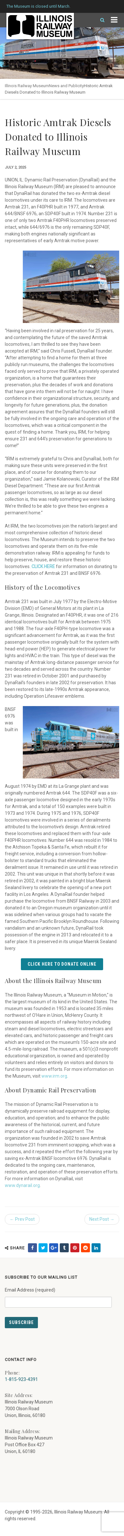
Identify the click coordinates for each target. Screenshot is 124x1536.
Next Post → (101, 1219)
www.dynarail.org (22, 1185)
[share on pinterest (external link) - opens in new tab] (74, 1247)
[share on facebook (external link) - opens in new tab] (32, 1247)
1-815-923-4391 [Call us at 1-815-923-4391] (21, 1379)
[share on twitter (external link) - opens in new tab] (43, 1247)
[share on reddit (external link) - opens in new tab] (85, 1247)
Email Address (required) (58, 1295)
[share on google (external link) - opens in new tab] (53, 1247)
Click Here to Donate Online (62, 964)
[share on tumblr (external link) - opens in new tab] (64, 1247)
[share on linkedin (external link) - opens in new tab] (96, 1247)
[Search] (99, 20)
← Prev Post (22, 1219)
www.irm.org (54, 1076)
